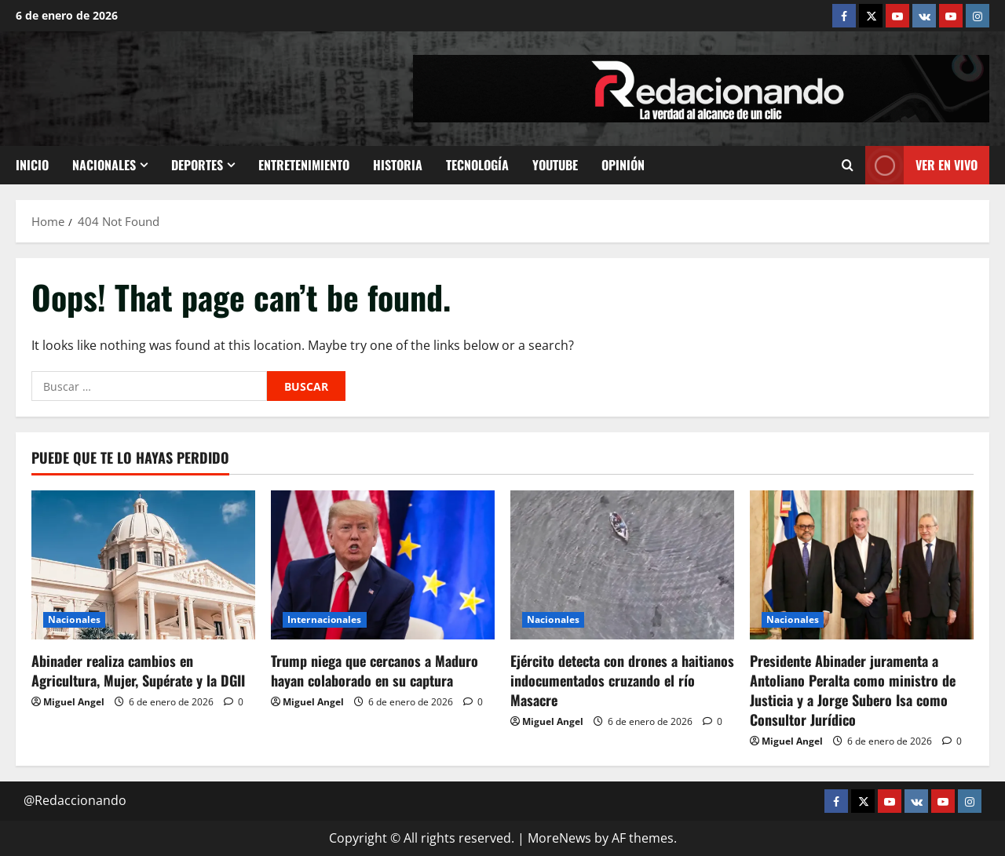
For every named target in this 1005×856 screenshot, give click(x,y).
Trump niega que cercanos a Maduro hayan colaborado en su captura (374, 670)
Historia (397, 164)
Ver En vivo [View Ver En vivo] (921, 165)
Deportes (197, 164)
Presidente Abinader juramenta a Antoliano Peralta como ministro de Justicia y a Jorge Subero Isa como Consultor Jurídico (853, 690)
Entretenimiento (303, 164)
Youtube (555, 164)
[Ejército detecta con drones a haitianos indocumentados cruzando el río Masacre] (622, 564)
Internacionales (324, 619)
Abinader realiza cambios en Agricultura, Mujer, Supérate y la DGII (138, 670)
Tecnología (477, 164)
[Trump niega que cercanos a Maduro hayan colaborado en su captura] (383, 564)
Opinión (623, 164)
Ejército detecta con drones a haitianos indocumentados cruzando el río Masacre (622, 680)
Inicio (32, 164)
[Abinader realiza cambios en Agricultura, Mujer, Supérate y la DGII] (143, 564)
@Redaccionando (75, 800)
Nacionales (104, 164)
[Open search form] (847, 165)
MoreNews (559, 838)
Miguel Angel (73, 701)
